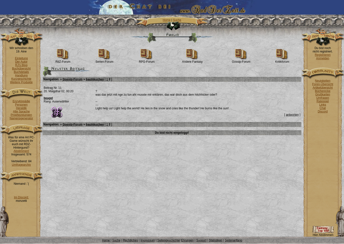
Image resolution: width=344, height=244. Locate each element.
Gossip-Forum (241, 60)
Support (201, 240)
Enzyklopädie (21, 101)
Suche (177, 20)
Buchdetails (21, 72)
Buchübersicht (21, 68)
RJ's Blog (21, 65)
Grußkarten (322, 94)
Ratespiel (322, 101)
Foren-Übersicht (322, 84)
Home (167, 20)
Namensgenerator (21, 118)
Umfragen (322, 98)
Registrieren (323, 55)
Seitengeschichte (168, 240)
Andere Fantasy (192, 60)
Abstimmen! (21, 151)
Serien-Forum (104, 60)
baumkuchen (95, 79)
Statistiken (215, 240)
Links (322, 104)
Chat (323, 108)
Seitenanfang (233, 240)
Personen (21, 104)
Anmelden (322, 58)
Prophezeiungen (21, 115)
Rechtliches (130, 240)
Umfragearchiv (21, 164)
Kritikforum (282, 60)
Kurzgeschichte (21, 79)
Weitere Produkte (21, 82)
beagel (48, 98)
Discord (323, 111)
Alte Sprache (21, 111)
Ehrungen (187, 240)
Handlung (21, 75)
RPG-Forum (147, 60)
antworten (292, 114)
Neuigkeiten (322, 80)
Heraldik (21, 108)
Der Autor (21, 61)
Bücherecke (322, 91)
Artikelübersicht (323, 87)
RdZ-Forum (62, 60)
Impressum (147, 240)
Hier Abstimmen (323, 234)
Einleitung (21, 58)
